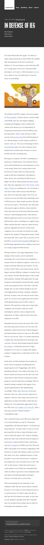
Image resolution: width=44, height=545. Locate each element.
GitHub (26, 530)
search (36, 7)
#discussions (8, 34)
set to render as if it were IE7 (24, 407)
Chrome (12, 188)
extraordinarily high (11, 147)
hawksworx (9, 7)
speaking (24, 7)
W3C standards (13, 445)
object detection (22, 391)
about (30, 7)
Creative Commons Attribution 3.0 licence (14, 536)
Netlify (11, 532)
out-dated (15, 241)
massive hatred (18, 137)
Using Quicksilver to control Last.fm (18, 524)
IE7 (24, 185)
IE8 (27, 185)
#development (8, 32)
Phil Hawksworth (20, 19)
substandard (25, 241)
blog (17, 7)
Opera (6, 188)
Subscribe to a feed (8, 539)
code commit (28, 532)
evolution (9, 346)
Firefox (32, 185)
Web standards (11, 117)
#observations (8, 36)
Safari (37, 185)
